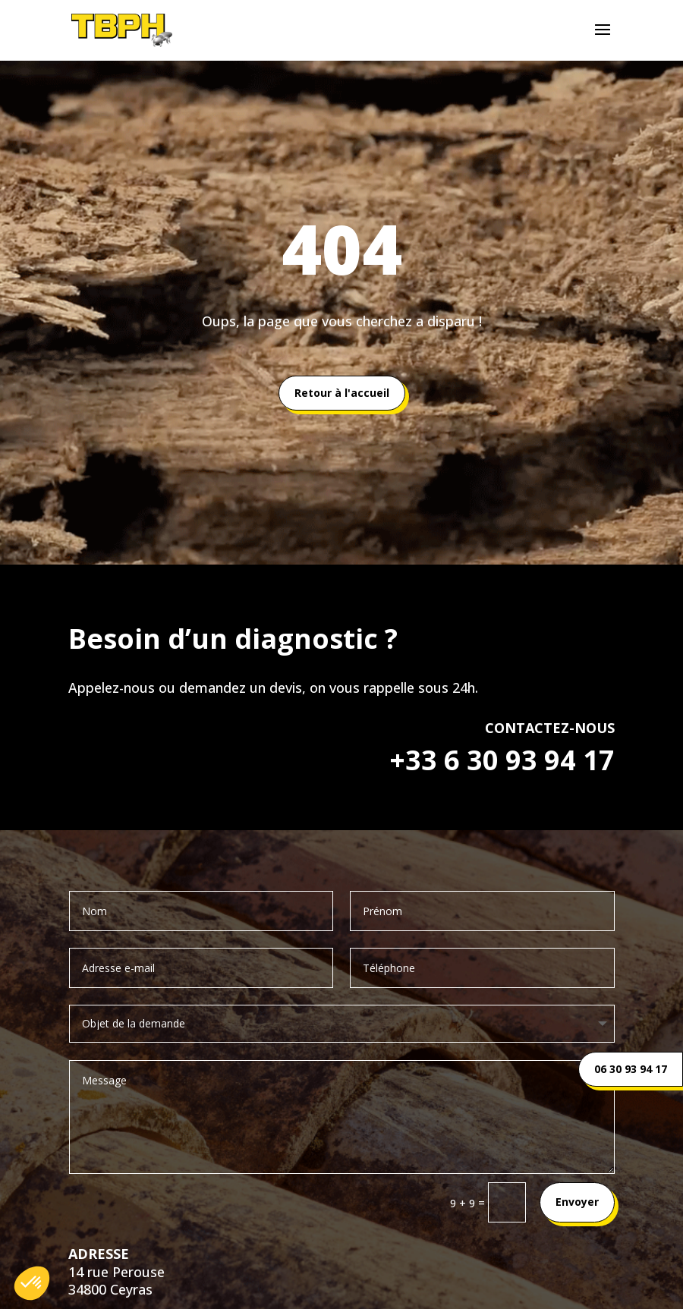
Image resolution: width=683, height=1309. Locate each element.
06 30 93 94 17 (630, 1069)
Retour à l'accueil (341, 392)
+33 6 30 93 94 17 (502, 760)
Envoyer (577, 1201)
